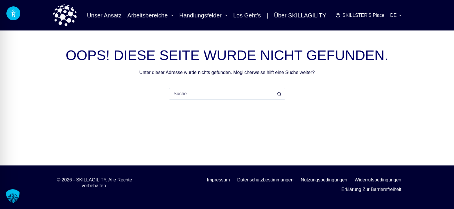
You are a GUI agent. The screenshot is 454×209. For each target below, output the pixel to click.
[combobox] (221, 94)
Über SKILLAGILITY (300, 15)
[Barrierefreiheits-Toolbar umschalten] (13, 13)
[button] (395, 15)
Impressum (218, 179)
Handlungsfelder (204, 15)
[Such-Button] (279, 93)
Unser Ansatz (104, 15)
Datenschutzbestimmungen (265, 179)
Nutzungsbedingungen (324, 179)
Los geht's (247, 15)
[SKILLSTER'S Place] (360, 15)
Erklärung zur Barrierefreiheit (371, 189)
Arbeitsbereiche (151, 15)
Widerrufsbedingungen (378, 179)
